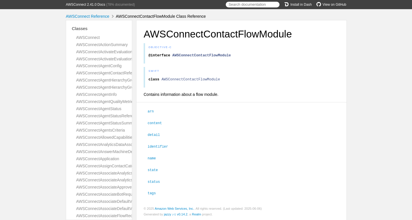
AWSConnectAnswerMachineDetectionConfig (116, 151)
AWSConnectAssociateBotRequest (107, 194)
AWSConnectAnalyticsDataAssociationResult (116, 144)
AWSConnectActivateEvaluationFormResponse (117, 59)
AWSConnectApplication (97, 158)
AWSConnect (88, 37)
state (155, 170)
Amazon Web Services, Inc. (174, 208)
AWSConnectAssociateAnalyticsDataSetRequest (119, 173)
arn (153, 112)
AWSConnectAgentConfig (99, 66)
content (157, 124)
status (156, 181)
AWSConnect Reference (87, 16)
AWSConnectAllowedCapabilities (105, 137)
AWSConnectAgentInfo (96, 94)
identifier (160, 147)
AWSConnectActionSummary (102, 44)
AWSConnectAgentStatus (98, 108)
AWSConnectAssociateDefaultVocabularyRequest (120, 201)
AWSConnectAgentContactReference (109, 73)
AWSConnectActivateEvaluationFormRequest (116, 51)
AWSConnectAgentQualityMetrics (105, 101)
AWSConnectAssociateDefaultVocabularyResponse (121, 208)
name (154, 158)
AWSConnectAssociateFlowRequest (108, 215)
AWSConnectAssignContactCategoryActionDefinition (122, 166)
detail (156, 135)
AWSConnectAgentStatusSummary (107, 123)
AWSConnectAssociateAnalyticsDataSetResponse (120, 180)
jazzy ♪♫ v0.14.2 (175, 213)
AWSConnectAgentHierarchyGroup (107, 80)
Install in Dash (298, 5)
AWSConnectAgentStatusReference (108, 116)
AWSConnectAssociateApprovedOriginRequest (117, 187)
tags (154, 192)
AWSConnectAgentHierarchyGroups (108, 87)
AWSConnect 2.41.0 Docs (85, 5)
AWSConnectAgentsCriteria (100, 130)
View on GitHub (331, 5)
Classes (80, 28)
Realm (196, 213)
